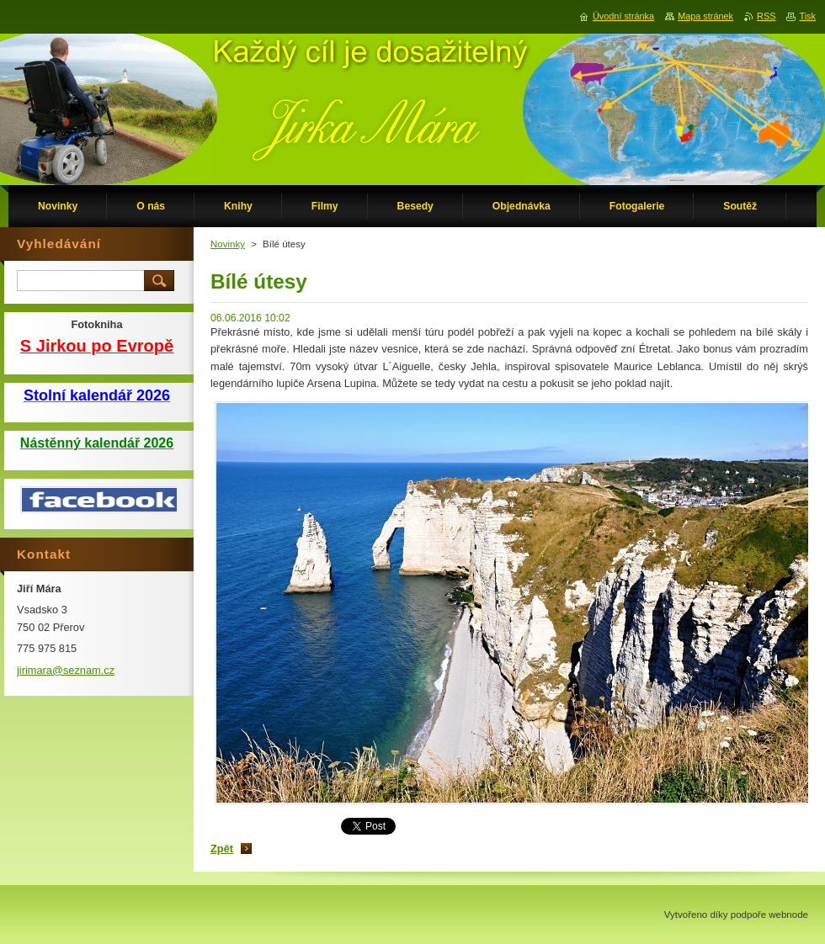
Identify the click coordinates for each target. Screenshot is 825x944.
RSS (766, 16)
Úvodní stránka (623, 16)
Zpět (221, 848)
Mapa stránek (705, 16)
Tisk (807, 16)
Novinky (227, 244)
